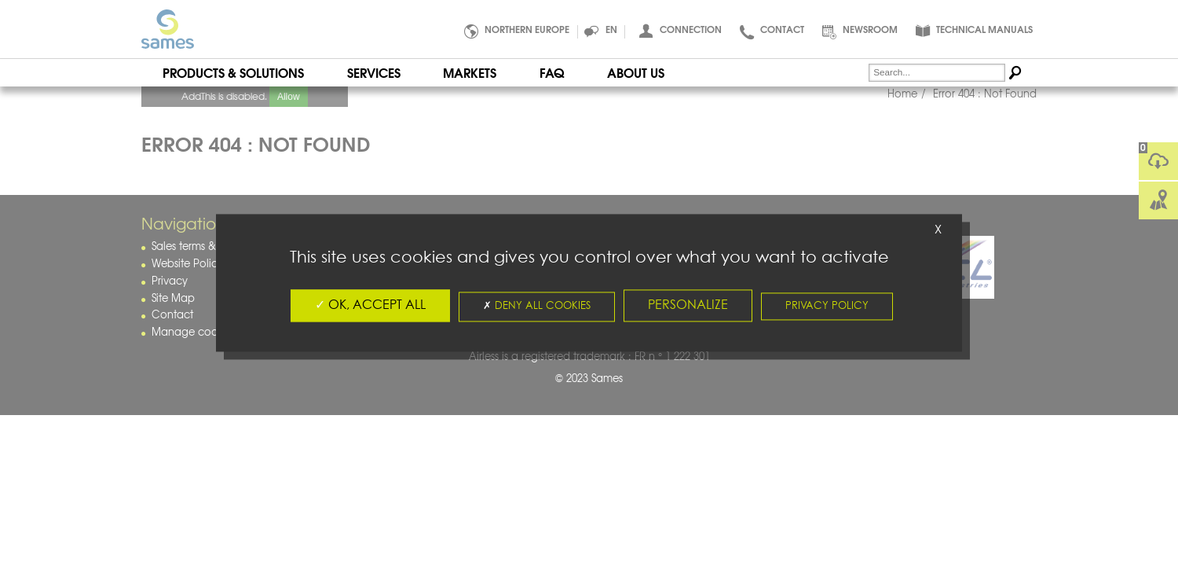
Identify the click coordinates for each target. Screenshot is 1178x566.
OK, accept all (370, 305)
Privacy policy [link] (827, 306)
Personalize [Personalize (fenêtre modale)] (688, 305)
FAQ (552, 72)
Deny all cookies (537, 306)
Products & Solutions (233, 72)
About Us (635, 72)
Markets (469, 72)
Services (374, 72)
